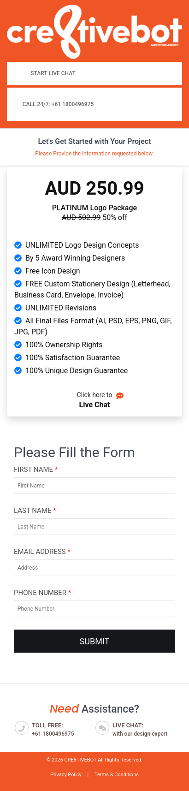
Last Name (35, 510)
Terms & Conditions (116, 775)
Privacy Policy (66, 775)
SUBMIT (95, 641)
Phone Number (42, 593)
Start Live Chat (53, 73)
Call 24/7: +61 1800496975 (58, 104)
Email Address (42, 551)
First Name (36, 469)
